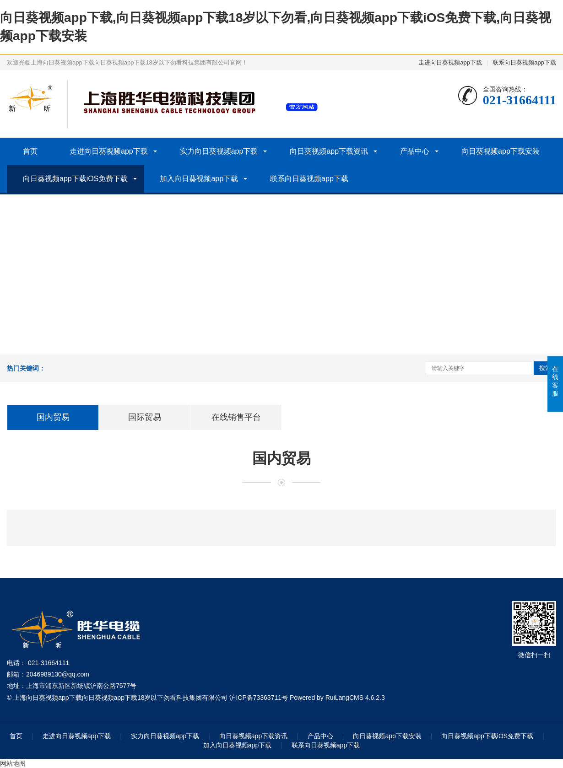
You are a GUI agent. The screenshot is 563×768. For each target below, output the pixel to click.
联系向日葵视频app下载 (524, 62)
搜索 (545, 368)
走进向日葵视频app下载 (450, 62)
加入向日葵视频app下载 (199, 179)
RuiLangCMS (344, 697)
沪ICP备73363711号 (258, 697)
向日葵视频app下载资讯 (329, 151)
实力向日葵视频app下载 (219, 151)
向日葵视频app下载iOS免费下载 (75, 179)
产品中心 (414, 151)
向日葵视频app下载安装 (500, 151)
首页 (30, 151)
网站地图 (13, 763)
